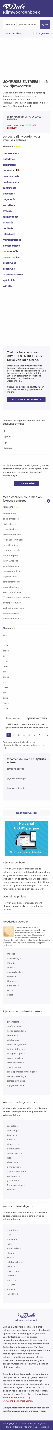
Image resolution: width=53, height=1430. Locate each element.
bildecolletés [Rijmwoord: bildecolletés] (9, 524)
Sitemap (17, 1427)
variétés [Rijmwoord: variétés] (7, 285)
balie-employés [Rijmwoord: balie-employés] (11, 518)
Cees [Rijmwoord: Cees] (5, 666)
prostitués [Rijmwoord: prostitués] (9, 268)
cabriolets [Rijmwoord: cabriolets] (8, 170)
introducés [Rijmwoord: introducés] (9, 234)
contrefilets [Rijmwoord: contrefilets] (9, 187)
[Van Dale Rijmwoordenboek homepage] (15, 7)
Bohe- (10, 1139)
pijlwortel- (12, 1144)
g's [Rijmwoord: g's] (4, 692)
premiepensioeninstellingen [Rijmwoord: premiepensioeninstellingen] (21, 1071)
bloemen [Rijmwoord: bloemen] (11, 981)
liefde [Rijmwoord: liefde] (10, 967)
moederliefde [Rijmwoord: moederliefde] (14, 972)
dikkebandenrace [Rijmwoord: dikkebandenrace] (12, 534)
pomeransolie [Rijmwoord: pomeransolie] (14, 1058)
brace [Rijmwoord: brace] (6, 650)
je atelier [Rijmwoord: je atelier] (11, 1035)
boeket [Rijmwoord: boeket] (10, 976)
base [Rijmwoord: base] (5, 645)
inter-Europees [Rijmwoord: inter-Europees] (10, 560)
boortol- (11, 1135)
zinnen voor (21, 126)
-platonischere (14, 1262)
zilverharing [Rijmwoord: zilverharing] (13, 1021)
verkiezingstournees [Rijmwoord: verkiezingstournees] (13, 608)
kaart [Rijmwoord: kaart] (10, 994)
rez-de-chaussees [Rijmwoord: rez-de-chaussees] (13, 274)
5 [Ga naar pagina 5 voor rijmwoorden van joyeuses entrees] (29, 735)
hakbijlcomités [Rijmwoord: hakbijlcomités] (10, 545)
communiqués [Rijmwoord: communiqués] (11, 176)
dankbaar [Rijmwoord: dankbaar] (12, 985)
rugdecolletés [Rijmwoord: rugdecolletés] (10, 576)
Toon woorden (26, 483)
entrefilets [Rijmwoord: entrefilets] (9, 205)
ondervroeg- (13, 1153)
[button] (48, 501)
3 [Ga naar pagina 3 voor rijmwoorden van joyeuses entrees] (19, 735)
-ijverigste (12, 1271)
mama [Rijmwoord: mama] (10, 963)
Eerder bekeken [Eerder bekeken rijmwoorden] (13, 33)
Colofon (28, 1427)
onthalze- (12, 1126)
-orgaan (11, 1239)
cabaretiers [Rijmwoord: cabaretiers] (9, 164)
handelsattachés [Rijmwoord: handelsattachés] (11, 550)
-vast (9, 1244)
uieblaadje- (13, 1130)
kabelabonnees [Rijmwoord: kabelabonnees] (11, 566)
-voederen (12, 1293)
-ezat (9, 1257)
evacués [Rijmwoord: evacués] (7, 210)
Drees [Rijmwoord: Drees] (6, 677)
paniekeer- (12, 1176)
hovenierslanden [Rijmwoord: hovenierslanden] (15, 1031)
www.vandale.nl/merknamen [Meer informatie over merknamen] (18, 1400)
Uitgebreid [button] (43, 33)
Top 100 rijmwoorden (26, 813)
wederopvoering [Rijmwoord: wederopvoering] (15, 1076)
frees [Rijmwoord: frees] (5, 687)
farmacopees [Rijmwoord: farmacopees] (10, 216)
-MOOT (10, 1280)
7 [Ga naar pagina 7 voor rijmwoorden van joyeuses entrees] (39, 735)
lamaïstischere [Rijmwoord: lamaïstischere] (14, 1062)
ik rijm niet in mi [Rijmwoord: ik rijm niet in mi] (15, 1049)
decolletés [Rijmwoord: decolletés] (9, 193)
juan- (9, 1157)
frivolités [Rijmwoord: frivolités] (8, 222)
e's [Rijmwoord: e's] (4, 682)
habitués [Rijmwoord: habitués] (8, 228)
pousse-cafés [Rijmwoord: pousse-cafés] (10, 251)
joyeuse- (8, 447)
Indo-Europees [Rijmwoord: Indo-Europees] (10, 555)
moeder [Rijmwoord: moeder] (11, 953)
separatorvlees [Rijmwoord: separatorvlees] (11, 587)
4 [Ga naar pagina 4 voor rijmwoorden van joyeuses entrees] (24, 735)
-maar (10, 1289)
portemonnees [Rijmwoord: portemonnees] (11, 245)
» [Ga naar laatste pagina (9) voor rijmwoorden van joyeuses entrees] (47, 735)
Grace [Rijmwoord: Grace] (6, 703)
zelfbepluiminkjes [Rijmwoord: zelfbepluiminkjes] (16, 1080)
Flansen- (11, 1189)
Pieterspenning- (15, 1185)
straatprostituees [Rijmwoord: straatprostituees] (12, 602)
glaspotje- (12, 1180)
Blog (8, 1427)
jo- (4, 430)
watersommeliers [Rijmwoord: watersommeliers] (12, 618)
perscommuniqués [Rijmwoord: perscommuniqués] (12, 571)
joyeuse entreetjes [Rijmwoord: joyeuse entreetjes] (16, 778)
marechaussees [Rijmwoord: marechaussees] (12, 239)
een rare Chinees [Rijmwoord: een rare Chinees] (14, 539)
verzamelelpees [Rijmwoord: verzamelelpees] (11, 613)
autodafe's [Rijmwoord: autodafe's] (9, 159)
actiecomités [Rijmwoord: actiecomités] (9, 513)
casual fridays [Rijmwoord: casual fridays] (10, 529)
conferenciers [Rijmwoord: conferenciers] (11, 182)
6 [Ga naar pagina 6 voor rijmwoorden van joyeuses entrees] (34, 735)
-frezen (10, 1275)
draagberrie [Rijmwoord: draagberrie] (13, 1067)
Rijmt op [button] (9, 24)
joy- (5, 442)
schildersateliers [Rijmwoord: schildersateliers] (11, 581)
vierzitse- (12, 1162)
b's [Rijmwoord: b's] (4, 640)
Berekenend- (13, 1148)
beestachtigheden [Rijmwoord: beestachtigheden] (16, 1044)
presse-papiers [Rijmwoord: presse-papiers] (11, 257)
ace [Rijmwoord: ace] (5, 635)
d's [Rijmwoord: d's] (4, 671)
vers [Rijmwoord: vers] (9, 990)
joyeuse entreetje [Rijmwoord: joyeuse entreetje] (16, 788)
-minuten (11, 1230)
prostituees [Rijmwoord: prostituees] (9, 262)
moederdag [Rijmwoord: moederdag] (13, 958)
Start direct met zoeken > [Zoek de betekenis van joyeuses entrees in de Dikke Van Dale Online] (26, 399)
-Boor (10, 1253)
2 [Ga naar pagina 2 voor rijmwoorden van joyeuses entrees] (13, 735)
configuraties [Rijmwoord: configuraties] (14, 1026)
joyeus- (7, 436)
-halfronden (13, 1248)
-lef (9, 1234)
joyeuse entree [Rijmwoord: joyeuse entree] (15, 768)
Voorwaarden (42, 1427)
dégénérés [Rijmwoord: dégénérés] (9, 199)
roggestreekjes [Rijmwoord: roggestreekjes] (15, 1085)
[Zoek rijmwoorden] (32, 24)
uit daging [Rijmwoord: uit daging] (12, 1040)
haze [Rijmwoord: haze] (5, 708)
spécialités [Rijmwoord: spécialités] (9, 280)
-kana (10, 1266)
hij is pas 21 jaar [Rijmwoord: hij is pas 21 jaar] (15, 1053)
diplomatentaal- (15, 1171)
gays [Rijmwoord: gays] (5, 698)
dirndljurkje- (13, 1167)
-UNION (11, 1284)
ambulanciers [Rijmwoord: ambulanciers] (11, 153)
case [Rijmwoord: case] (5, 661)
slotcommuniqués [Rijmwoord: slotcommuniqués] (12, 592)
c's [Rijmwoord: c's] (4, 656)
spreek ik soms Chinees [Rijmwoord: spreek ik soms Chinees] (18, 597)
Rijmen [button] (44, 24)
